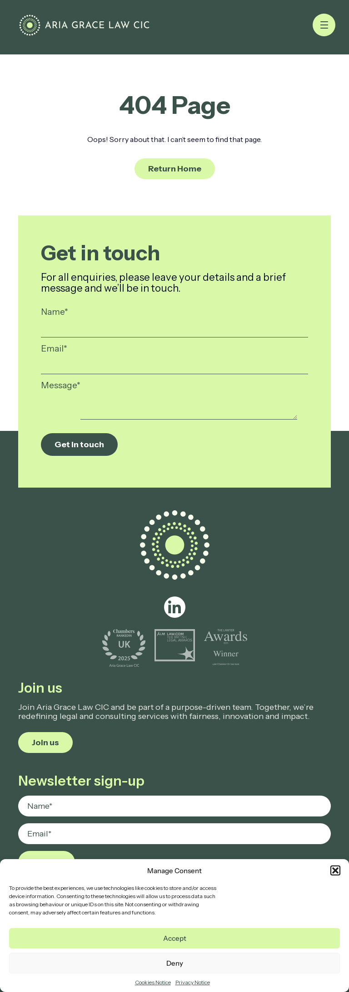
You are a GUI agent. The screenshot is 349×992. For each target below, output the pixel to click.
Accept (174, 938)
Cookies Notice (153, 982)
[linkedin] (174, 607)
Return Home (174, 169)
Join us (45, 743)
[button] (335, 870)
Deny (174, 963)
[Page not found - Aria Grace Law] (84, 25)
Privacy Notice (192, 982)
